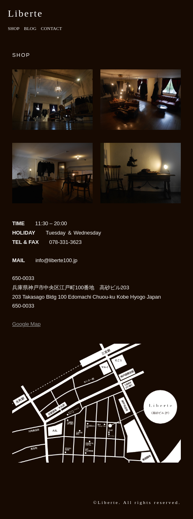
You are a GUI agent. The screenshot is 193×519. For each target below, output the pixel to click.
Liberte (25, 13)
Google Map (26, 324)
